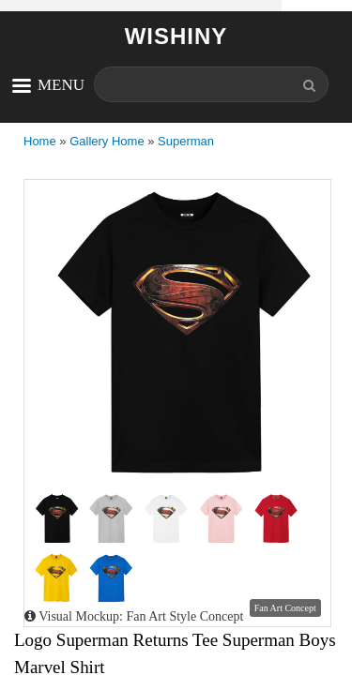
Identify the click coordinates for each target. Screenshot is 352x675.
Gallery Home (106, 141)
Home (39, 141)
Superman (186, 141)
